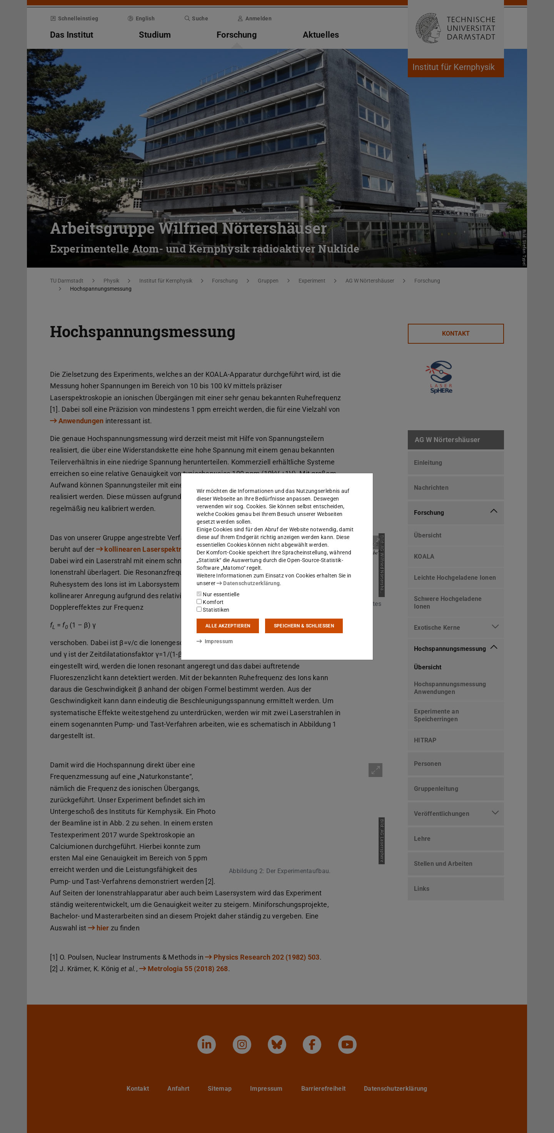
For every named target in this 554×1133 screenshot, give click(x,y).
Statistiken (213, 610)
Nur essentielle (218, 594)
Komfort (210, 602)
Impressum (215, 641)
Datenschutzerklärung (248, 583)
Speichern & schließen (304, 626)
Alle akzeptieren (227, 626)
